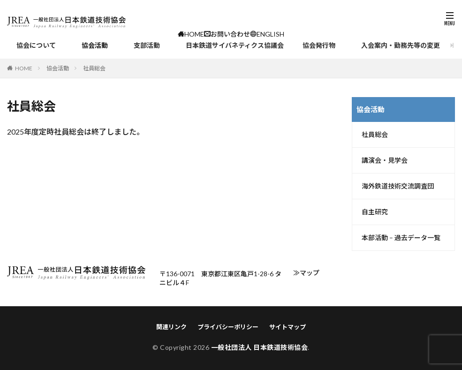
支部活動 (147, 45)
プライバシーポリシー (227, 327)
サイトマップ (287, 327)
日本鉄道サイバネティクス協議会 (235, 45)
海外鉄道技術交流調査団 (398, 186)
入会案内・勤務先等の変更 (400, 45)
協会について (36, 45)
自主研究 (375, 212)
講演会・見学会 (385, 160)
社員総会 (375, 134)
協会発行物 (319, 45)
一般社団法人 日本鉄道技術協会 (259, 347)
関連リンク (171, 327)
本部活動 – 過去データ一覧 (401, 237)
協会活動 (95, 45)
